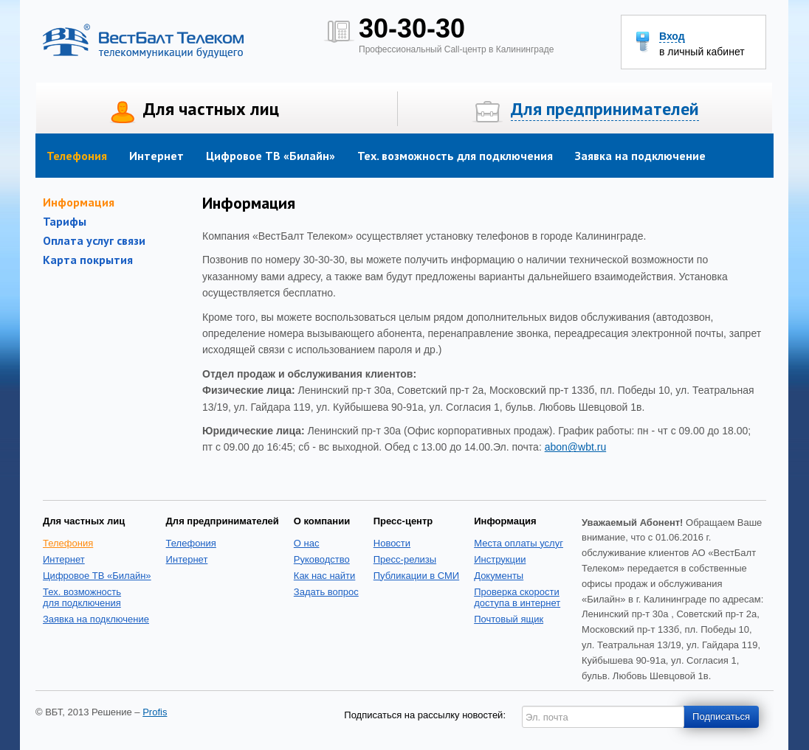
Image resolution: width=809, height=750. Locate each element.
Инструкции (500, 559)
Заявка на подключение (640, 155)
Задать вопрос (326, 591)
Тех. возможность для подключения (455, 155)
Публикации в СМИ (416, 575)
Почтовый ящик (508, 619)
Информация (78, 202)
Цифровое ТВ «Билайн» (270, 155)
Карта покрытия (88, 259)
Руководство (322, 559)
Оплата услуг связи (94, 240)
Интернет (156, 155)
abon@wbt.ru (575, 447)
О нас (307, 543)
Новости (391, 543)
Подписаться (721, 716)
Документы (498, 575)
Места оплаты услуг (518, 543)
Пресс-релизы (404, 559)
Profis (154, 712)
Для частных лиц (211, 108)
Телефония (77, 155)
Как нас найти (325, 575)
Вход (672, 36)
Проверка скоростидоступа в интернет (517, 597)
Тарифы (64, 221)
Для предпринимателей (605, 109)
